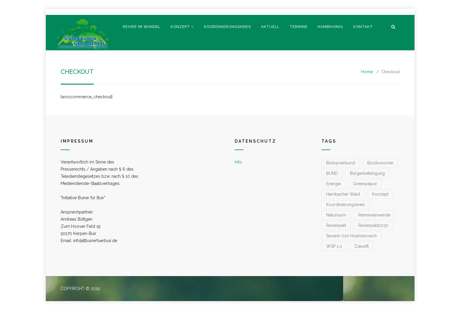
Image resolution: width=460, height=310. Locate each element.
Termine (298, 27)
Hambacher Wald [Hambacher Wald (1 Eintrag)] (343, 194)
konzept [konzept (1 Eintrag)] (380, 194)
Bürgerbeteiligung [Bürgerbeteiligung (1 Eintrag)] (367, 173)
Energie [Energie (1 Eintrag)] (333, 183)
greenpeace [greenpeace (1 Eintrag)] (365, 183)
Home (367, 71)
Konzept (180, 27)
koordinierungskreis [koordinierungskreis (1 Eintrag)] (345, 204)
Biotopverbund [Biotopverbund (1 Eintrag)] (340, 163)
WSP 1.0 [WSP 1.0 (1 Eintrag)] (334, 246)
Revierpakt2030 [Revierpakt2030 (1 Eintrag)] (373, 225)
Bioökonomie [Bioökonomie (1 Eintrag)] (380, 163)
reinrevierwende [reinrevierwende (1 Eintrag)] (374, 215)
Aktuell (270, 27)
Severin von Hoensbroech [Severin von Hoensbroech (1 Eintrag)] (351, 235)
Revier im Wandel (142, 27)
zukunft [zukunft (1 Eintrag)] (361, 246)
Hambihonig (330, 27)
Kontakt (363, 27)
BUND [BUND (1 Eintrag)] (332, 173)
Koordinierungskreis (227, 27)
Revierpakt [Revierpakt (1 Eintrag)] (336, 225)
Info (238, 162)
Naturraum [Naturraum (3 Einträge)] (336, 215)
